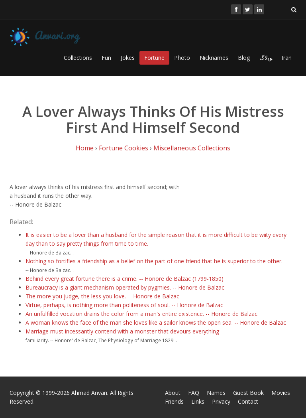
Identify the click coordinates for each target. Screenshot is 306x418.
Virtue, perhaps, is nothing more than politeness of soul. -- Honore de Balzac (124, 305)
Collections (78, 57)
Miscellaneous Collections (191, 148)
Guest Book (248, 392)
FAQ (193, 392)
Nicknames (214, 57)
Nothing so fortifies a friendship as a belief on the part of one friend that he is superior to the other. (154, 261)
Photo (182, 57)
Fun (106, 57)
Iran (287, 57)
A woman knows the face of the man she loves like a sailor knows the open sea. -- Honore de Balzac (156, 322)
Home (85, 148)
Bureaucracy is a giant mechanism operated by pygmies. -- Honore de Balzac (125, 287)
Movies (280, 392)
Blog (244, 57)
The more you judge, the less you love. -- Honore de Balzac (102, 296)
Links (197, 401)
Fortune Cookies (123, 148)
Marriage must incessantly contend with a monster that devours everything (122, 331)
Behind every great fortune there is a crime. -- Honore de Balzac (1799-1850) (125, 278)
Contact (248, 401)
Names (216, 392)
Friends (174, 401)
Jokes (128, 57)
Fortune (154, 57)
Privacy (221, 401)
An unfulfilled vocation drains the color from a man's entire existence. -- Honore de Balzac (141, 313)
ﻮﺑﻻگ (265, 57)
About (172, 392)
